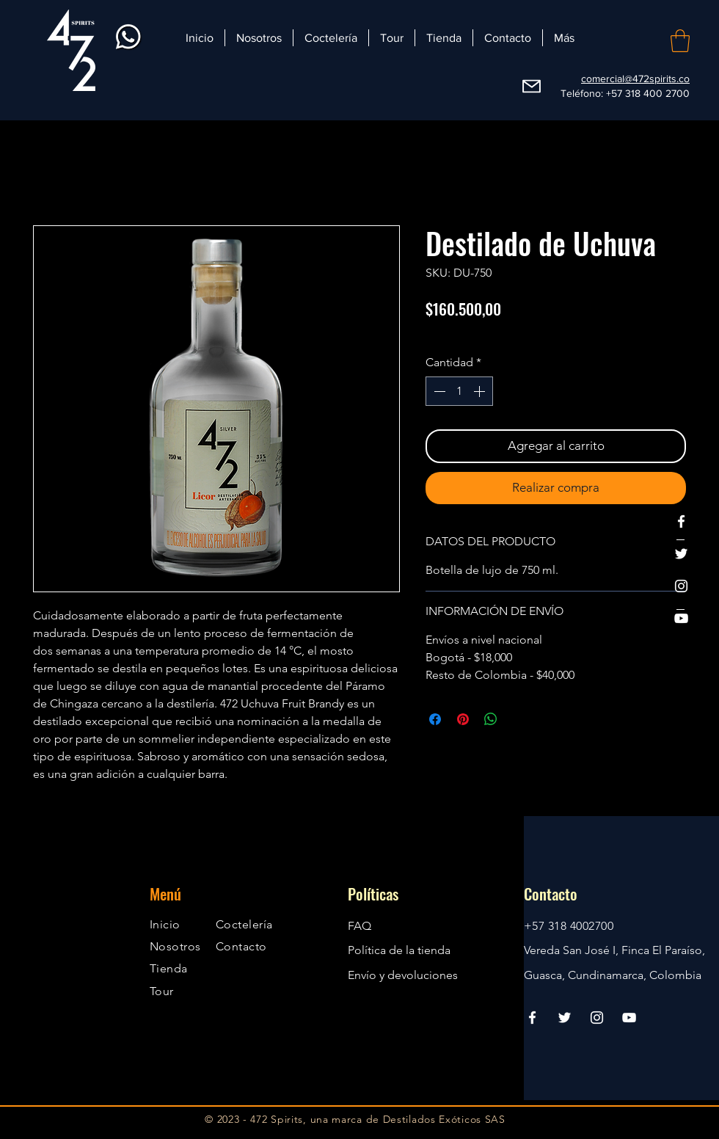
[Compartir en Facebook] (435, 719)
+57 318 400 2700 (648, 93)
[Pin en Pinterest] (463, 719)
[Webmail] (531, 87)
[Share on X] (519, 719)
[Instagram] (681, 586)
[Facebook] (681, 521)
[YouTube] (681, 618)
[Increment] (480, 391)
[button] (680, 40)
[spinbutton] (459, 391)
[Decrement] (438, 391)
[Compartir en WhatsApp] (491, 719)
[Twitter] (681, 553)
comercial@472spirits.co (635, 78)
